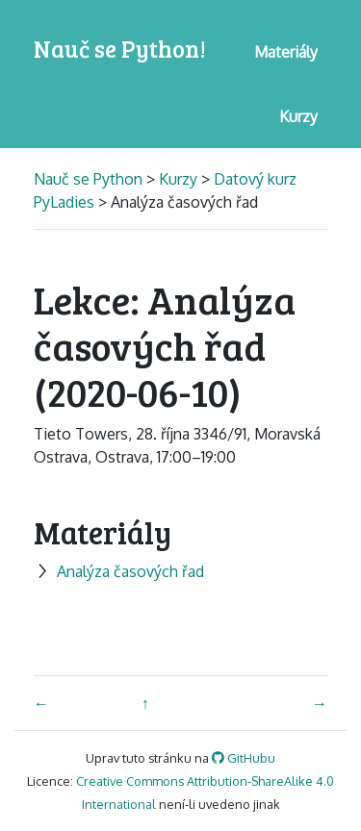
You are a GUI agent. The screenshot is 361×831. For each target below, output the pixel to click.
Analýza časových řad (119, 571)
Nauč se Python (90, 179)
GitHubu (243, 758)
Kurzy (178, 179)
